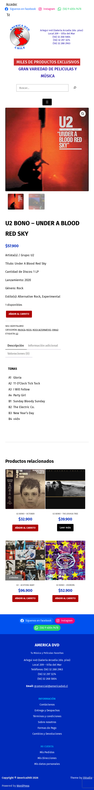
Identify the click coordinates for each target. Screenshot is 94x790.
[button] (83, 114)
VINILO (55, 330)
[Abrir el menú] (47, 102)
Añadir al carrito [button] (25, 527)
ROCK (29, 330)
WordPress (23, 785)
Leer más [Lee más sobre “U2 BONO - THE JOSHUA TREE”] (65, 527)
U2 (17, 333)
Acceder (11, 4)
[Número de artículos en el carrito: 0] (8, 15)
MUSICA (21, 330)
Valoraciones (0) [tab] (18, 353)
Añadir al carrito (19, 314)
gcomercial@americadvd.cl (51, 686)
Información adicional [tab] (43, 345)
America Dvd (47, 645)
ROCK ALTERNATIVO (42, 330)
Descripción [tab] (15, 345)
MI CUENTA (47, 746)
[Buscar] (75, 88)
